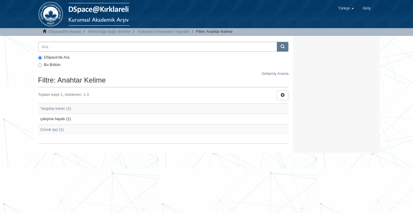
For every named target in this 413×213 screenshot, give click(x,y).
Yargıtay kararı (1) (56, 108)
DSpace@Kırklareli (64, 31)
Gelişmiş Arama (275, 73)
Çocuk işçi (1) (52, 129)
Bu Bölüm (49, 64)
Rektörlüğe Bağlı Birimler (109, 31)
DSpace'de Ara (53, 57)
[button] (345, 8)
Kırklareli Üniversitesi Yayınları (164, 31)
